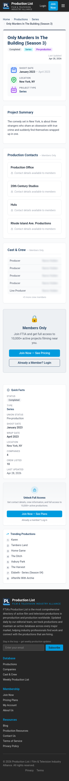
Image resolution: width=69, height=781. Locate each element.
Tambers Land (19, 545)
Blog (5, 725)
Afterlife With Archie (22, 578)
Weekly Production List (16, 679)
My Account (10, 705)
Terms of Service (12, 741)
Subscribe (54, 647)
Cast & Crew (10, 674)
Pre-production (43, 49)
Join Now (53, 6)
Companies (9, 669)
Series (35, 19)
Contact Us (9, 735)
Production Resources (15, 730)
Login (43, 5)
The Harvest (18, 567)
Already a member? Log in (34, 520)
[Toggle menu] (63, 6)
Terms (40, 770)
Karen (14, 539)
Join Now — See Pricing (34, 353)
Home (6, 19)
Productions (21, 19)
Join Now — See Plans (34, 513)
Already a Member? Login (34, 362)
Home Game (18, 550)
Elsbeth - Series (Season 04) (27, 572)
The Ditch (16, 556)
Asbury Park (18, 561)
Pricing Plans (10, 700)
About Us (8, 710)
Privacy (29, 770)
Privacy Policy (11, 746)
